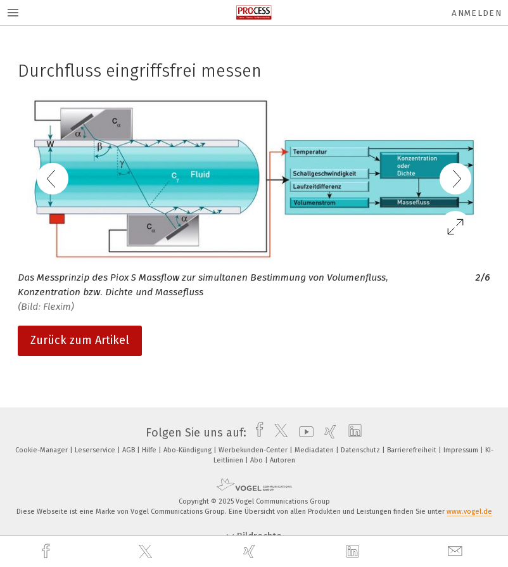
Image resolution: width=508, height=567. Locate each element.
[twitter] (147, 552)
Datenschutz (361, 450)
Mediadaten (315, 450)
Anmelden (477, 13)
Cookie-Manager (42, 450)
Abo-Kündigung (188, 450)
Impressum (461, 450)
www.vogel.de (469, 511)
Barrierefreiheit (412, 450)
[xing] (251, 551)
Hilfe (150, 450)
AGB (129, 450)
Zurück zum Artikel (79, 340)
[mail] (457, 551)
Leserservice (96, 450)
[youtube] (303, 433)
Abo (257, 460)
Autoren (282, 460)
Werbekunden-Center (254, 450)
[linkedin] (354, 552)
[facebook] (47, 551)
